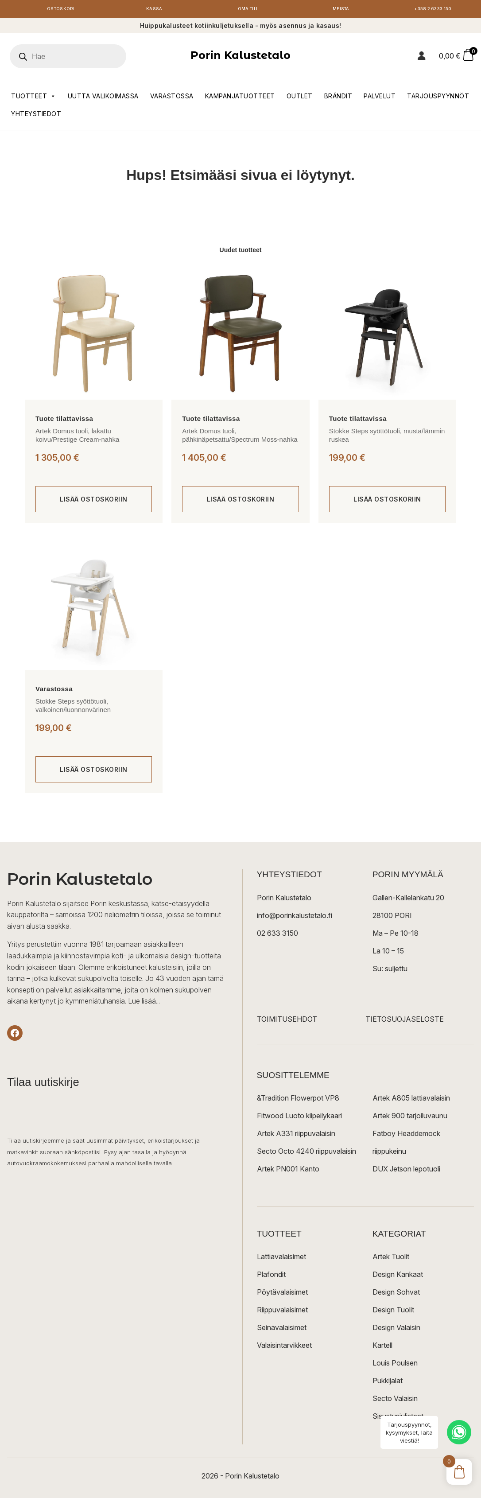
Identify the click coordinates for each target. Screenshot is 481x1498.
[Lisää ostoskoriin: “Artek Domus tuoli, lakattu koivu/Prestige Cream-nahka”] (93, 501)
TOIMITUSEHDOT (287, 1021)
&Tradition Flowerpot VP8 (298, 1100)
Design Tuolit (393, 1311)
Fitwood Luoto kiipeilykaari (299, 1117)
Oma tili (247, 10)
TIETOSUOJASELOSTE (404, 1021)
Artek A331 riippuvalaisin (296, 1135)
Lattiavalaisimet (281, 1258)
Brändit (338, 98)
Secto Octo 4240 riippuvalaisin (306, 1153)
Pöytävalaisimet (282, 1294)
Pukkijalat (387, 1382)
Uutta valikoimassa (103, 98)
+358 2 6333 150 (434, 10)
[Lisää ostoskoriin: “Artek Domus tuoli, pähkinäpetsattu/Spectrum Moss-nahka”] (240, 501)
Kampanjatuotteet (240, 98)
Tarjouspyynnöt (438, 98)
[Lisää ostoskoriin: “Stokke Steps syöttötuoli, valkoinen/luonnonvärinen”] (93, 772)
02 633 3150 (277, 935)
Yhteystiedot (36, 116)
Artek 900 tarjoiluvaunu (409, 1117)
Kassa (154, 10)
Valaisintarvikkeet (284, 1347)
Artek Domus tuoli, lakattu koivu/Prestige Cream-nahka (77, 437)
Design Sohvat (396, 1294)
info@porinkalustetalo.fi (294, 917)
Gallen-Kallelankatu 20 (408, 899)
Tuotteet (33, 98)
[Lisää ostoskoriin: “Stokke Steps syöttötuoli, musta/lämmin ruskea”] (387, 501)
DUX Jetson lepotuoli (406, 1171)
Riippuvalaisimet (282, 1311)
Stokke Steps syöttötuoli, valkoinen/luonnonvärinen (73, 708)
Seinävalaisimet (281, 1329)
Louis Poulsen (395, 1365)
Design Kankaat (397, 1276)
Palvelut (380, 98)
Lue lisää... (144, 1003)
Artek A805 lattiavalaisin (411, 1100)
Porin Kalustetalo (240, 57)
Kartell (382, 1347)
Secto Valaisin (395, 1400)
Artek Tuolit (390, 1258)
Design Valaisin (396, 1329)
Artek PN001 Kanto (288, 1171)
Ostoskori (61, 10)
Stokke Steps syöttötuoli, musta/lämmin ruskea (387, 437)
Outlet (300, 98)
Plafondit (271, 1276)
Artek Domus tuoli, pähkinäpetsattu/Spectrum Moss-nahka (239, 437)
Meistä (341, 10)
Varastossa (172, 98)
